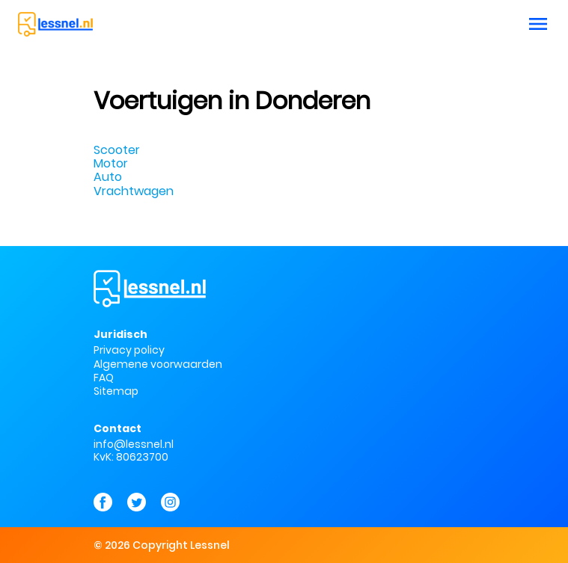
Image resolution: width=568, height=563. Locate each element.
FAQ (104, 377)
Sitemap (116, 391)
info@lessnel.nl (134, 444)
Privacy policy (129, 349)
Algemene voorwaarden (158, 364)
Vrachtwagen (134, 191)
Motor (111, 163)
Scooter (117, 150)
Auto (108, 176)
